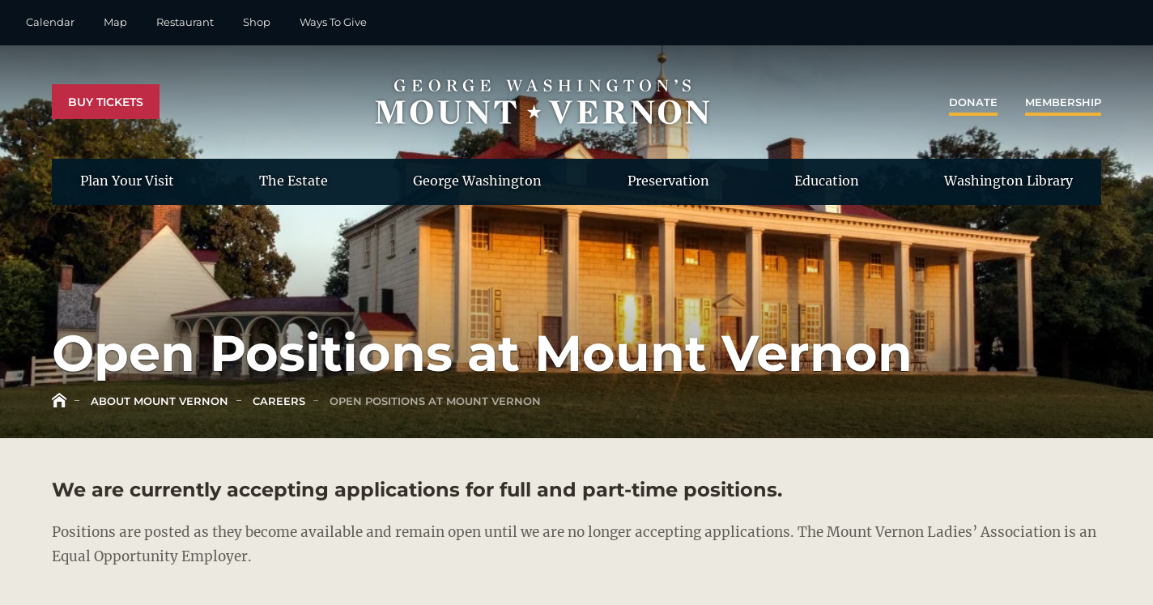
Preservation (668, 181)
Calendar (50, 21)
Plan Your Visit (127, 181)
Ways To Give (333, 21)
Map (115, 21)
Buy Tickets (105, 102)
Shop (256, 21)
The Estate (293, 181)
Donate (973, 102)
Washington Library (1008, 181)
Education (826, 181)
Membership (1063, 102)
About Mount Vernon (157, 400)
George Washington (477, 181)
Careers (277, 400)
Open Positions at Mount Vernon (433, 400)
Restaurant (185, 21)
